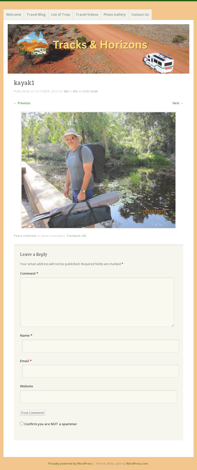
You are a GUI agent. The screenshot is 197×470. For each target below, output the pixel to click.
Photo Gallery (115, 14)
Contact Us (140, 14)
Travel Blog (36, 14)
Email (26, 361)
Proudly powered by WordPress (70, 463)
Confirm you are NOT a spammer (48, 424)
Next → (178, 103)
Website (26, 386)
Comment (29, 273)
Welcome (13, 14)
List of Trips (60, 14)
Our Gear (90, 91)
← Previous (22, 103)
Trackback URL (76, 236)
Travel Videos (87, 14)
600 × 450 (70, 91)
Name (26, 335)
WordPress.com (137, 463)
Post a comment (25, 236)
